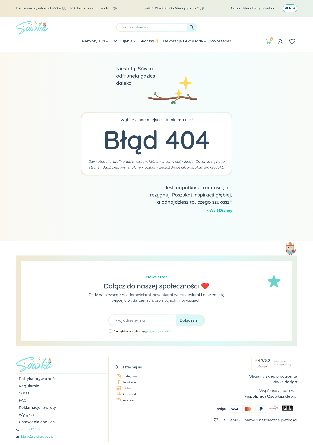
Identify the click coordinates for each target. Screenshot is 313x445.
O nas (235, 8)
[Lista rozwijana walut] (290, 8)
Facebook (127, 382)
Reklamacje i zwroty (37, 407)
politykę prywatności (158, 331)
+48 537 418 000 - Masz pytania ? (174, 8)
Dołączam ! (190, 320)
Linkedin (126, 388)
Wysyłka (26, 415)
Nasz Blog (251, 8)
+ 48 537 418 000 (34, 429)
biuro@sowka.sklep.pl (37, 436)
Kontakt (269, 8)
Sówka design (284, 382)
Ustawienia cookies (36, 422)
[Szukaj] (156, 27)
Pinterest (126, 394)
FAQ (23, 400)
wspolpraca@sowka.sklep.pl (271, 396)
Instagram (127, 376)
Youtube (126, 400)
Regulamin (29, 386)
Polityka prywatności (38, 379)
